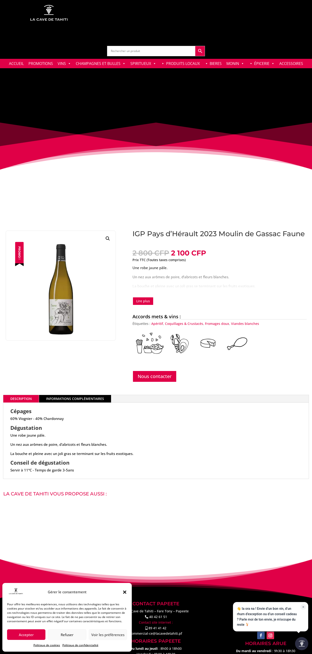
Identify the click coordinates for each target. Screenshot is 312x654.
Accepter (26, 634)
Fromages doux (217, 323)
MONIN (235, 63)
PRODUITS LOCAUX (183, 63)
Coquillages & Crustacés (184, 323)
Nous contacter (155, 376)
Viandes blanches (245, 323)
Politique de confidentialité (80, 645)
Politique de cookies (46, 645)
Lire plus (143, 301)
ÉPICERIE (264, 63)
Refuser (67, 634)
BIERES (216, 63)
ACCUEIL (16, 63)
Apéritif (157, 323)
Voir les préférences (107, 634)
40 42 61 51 (158, 616)
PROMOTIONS (40, 63)
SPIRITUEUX (143, 63)
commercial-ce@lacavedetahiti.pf (156, 633)
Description (21, 398)
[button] (124, 592)
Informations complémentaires (75, 398)
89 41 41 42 (157, 628)
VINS (64, 63)
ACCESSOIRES (291, 63)
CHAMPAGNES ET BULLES (101, 63)
